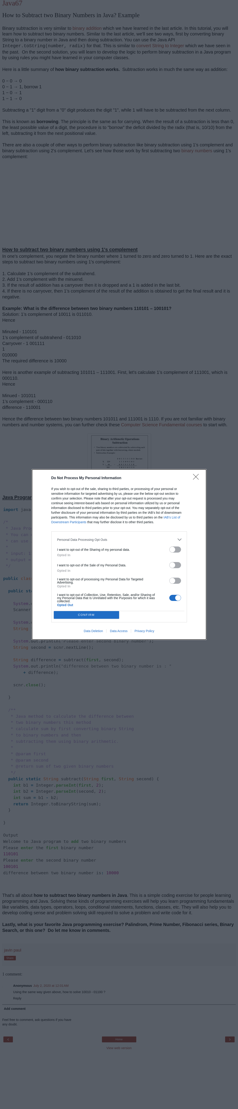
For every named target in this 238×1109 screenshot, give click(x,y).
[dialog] (119, 554)
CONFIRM (86, 615)
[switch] (175, 549)
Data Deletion (93, 631)
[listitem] (119, 539)
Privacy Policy (144, 631)
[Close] (197, 478)
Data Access (118, 631)
